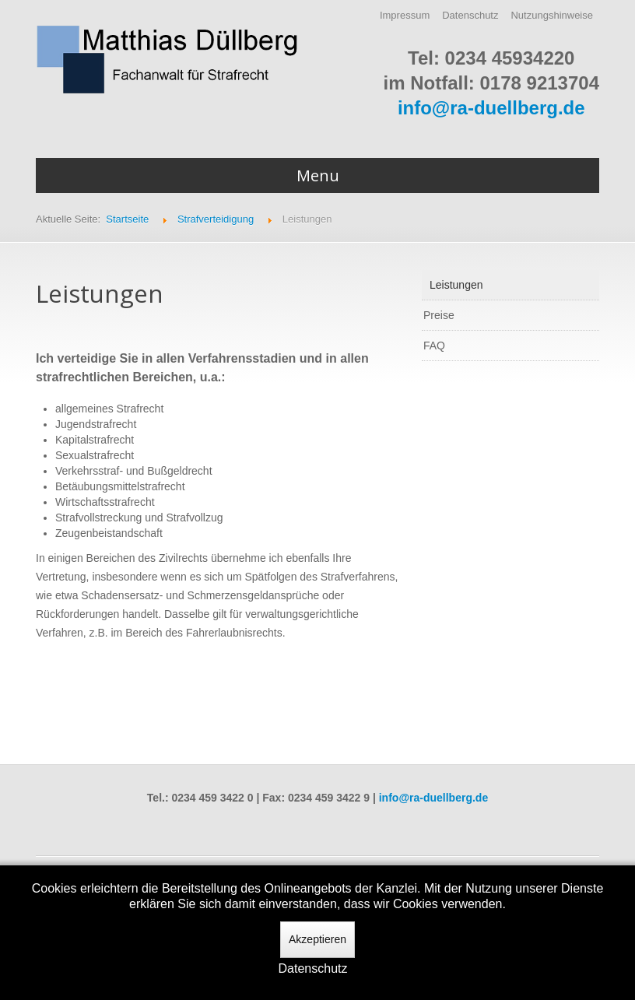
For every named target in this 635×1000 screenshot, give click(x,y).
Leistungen (456, 285)
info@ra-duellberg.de (491, 107)
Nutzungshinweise (551, 15)
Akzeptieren (317, 939)
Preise (438, 315)
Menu (317, 175)
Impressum (405, 15)
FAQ (434, 345)
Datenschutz (470, 15)
